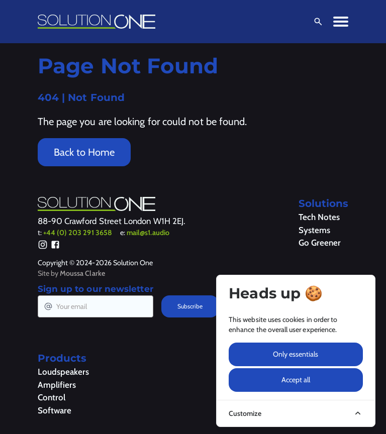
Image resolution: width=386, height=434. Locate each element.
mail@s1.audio (148, 232)
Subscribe (190, 306)
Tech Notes (319, 217)
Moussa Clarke (82, 273)
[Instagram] (43, 246)
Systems (314, 230)
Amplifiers (57, 385)
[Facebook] (55, 246)
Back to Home (84, 152)
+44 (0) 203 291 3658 (77, 232)
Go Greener (320, 243)
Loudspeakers (63, 372)
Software (54, 410)
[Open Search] (316, 21)
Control (51, 397)
